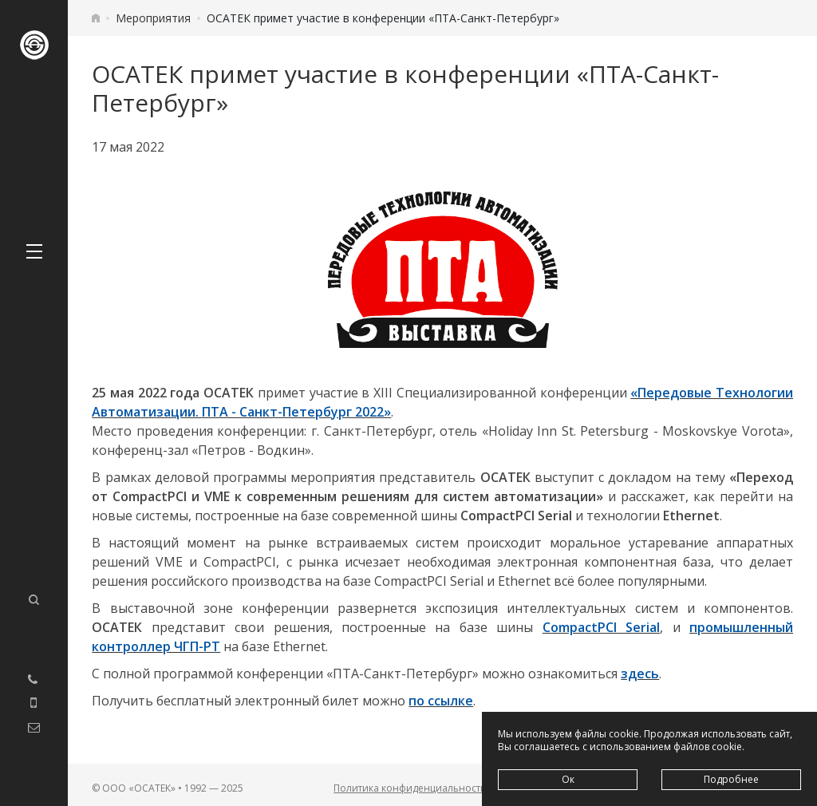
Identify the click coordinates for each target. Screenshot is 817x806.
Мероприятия (153, 18)
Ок (568, 779)
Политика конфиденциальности (410, 788)
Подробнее (731, 779)
